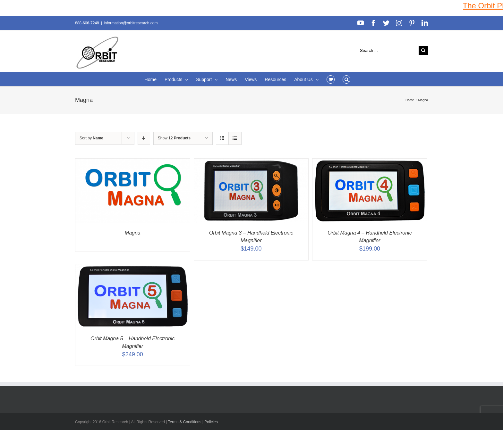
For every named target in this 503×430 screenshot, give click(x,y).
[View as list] (235, 138)
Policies (210, 422)
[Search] (347, 79)
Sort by (91, 138)
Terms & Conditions (185, 422)
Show (174, 138)
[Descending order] (144, 138)
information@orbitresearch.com (131, 23)
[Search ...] (387, 50)
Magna (133, 233)
